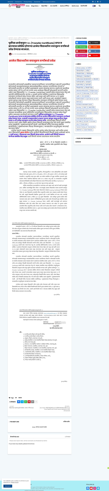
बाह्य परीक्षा (44, 6)
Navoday (78, 107)
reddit (95, 47)
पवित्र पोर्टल (96, 79)
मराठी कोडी (84, 6)
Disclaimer (37, 2)
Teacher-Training (80, 127)
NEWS (15, 38)
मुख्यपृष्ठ (11, 38)
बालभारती (88, 82)
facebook (82, 42)
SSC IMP (86, 121)
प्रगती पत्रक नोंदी (80, 82)
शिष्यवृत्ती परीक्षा (79, 87)
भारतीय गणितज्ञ (79, 85)
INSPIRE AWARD (80, 99)
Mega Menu (34, 6)
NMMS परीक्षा (92, 107)
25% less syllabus (80, 68)
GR (16, 398)
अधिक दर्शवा (66, 421)
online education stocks (82, 110)
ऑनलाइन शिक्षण (80, 70)
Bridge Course (94, 90)
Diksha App (86, 93)
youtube (95, 55)
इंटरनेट (89, 68)
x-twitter (95, 42)
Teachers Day (91, 127)
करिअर (87, 70)
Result (95, 113)
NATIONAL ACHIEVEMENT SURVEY (84, 104)
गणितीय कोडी (89, 73)
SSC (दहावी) (53, 6)
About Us (10, 2)
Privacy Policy (28, 2)
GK (92, 93)
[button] (99, 6)
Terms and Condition (49, 2)
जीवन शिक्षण (87, 76)
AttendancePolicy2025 (82, 90)
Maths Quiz (75, 6)
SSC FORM (79, 121)
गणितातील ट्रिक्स (80, 73)
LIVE (97, 99)
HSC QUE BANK (85, 96)
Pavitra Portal (88, 113)
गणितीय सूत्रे (79, 76)
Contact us (18, 2)
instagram (82, 55)
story (77, 124)
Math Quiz (78, 101)
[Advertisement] (54, 22)
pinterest (82, 51)
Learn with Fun (90, 99)
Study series (84, 124)
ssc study (92, 121)
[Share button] (36, 401)
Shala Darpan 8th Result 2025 (84, 118)
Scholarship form (80, 115)
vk (95, 51)
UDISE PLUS (79, 130)
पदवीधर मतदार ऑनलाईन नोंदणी (83, 79)
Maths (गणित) (64, 6)
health (78, 96)
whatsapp (82, 47)
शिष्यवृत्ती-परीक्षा (89, 87)
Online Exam (94, 110)
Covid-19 (78, 93)
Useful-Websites (88, 130)
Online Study (79, 113)
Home (27, 6)
